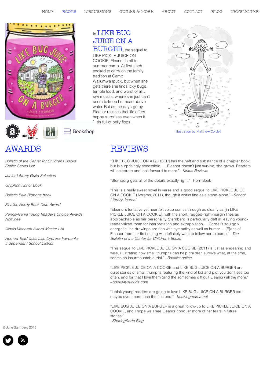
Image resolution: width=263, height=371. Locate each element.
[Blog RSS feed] (23, 340)
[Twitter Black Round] (8, 340)
